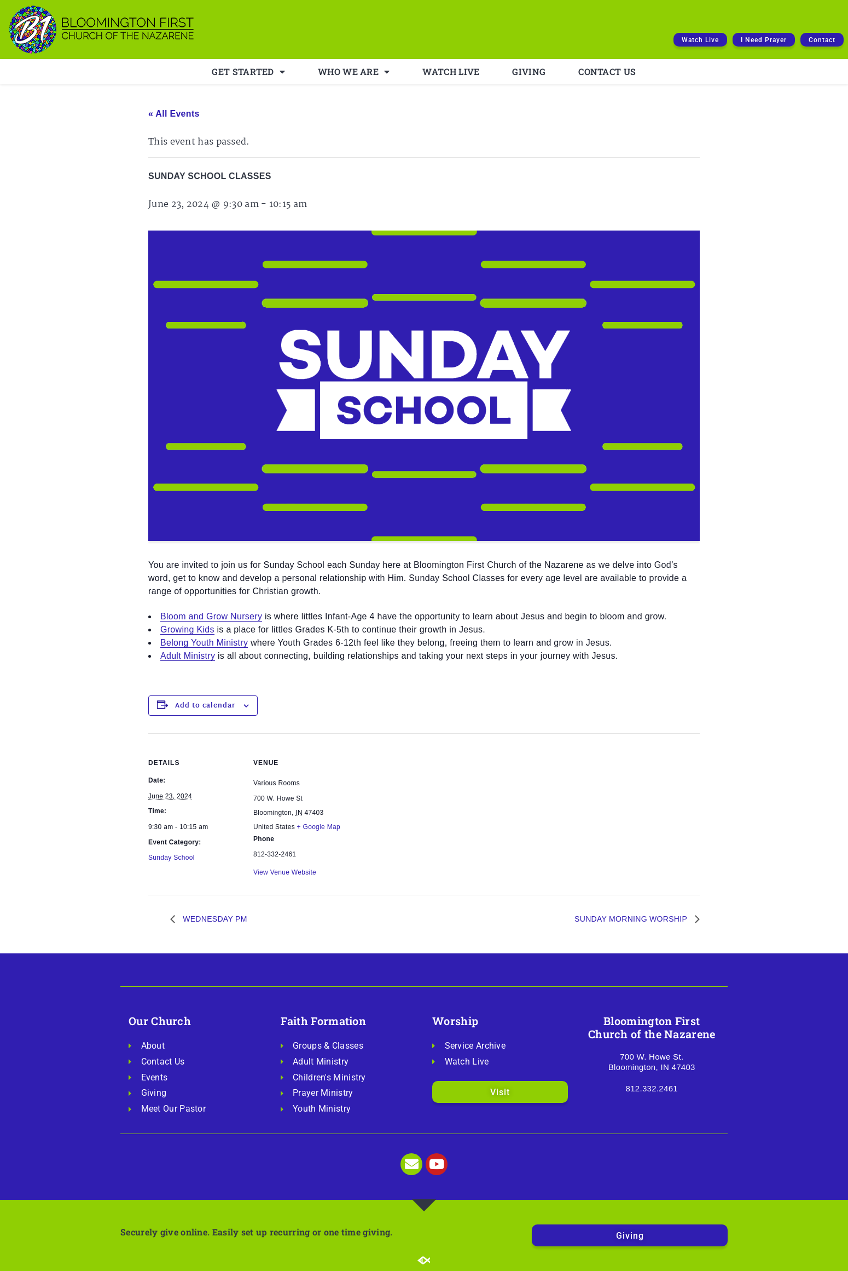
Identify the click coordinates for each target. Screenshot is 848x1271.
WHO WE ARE (354, 72)
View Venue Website (284, 872)
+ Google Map (318, 827)
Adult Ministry (187, 655)
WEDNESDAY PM (214, 919)
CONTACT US (607, 71)
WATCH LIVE (450, 71)
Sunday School (171, 857)
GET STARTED (248, 72)
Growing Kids (187, 629)
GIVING (528, 71)
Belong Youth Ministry (204, 642)
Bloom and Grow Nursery (211, 616)
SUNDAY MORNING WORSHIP (631, 919)
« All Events (174, 113)
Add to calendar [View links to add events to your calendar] (205, 706)
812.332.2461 (652, 1088)
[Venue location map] (416, 809)
